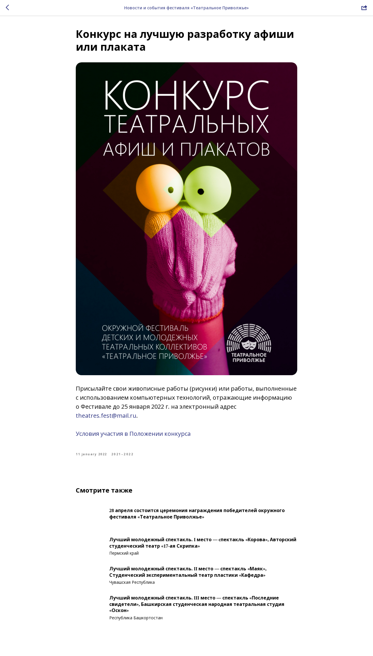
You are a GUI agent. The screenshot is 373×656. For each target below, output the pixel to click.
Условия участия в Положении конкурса (133, 434)
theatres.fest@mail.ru (106, 415)
